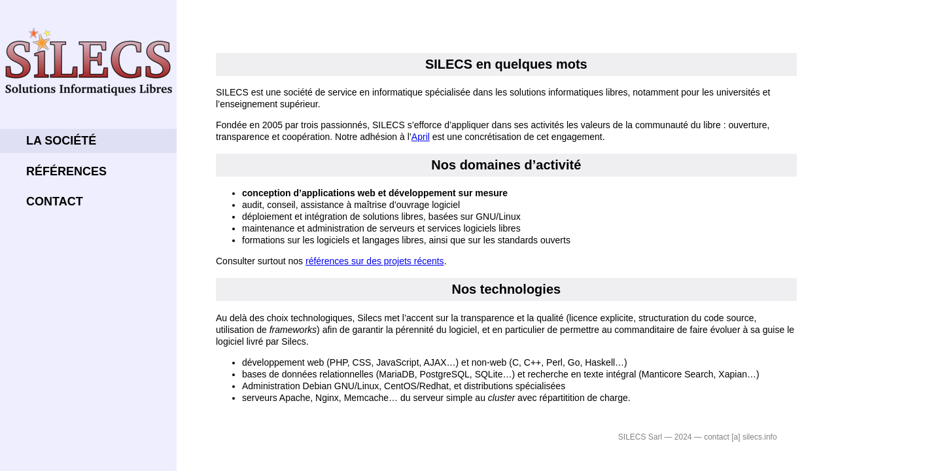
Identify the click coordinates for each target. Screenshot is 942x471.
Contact (54, 201)
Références (66, 171)
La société (61, 140)
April (420, 136)
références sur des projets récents (374, 261)
